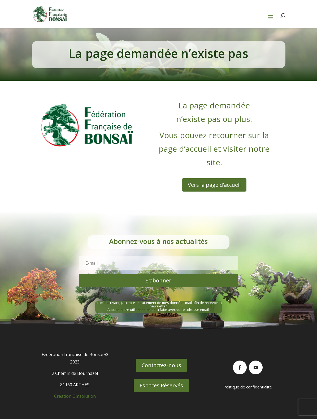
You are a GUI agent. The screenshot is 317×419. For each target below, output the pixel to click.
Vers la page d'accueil (214, 184)
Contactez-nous (161, 365)
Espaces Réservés (161, 385)
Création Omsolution (75, 396)
